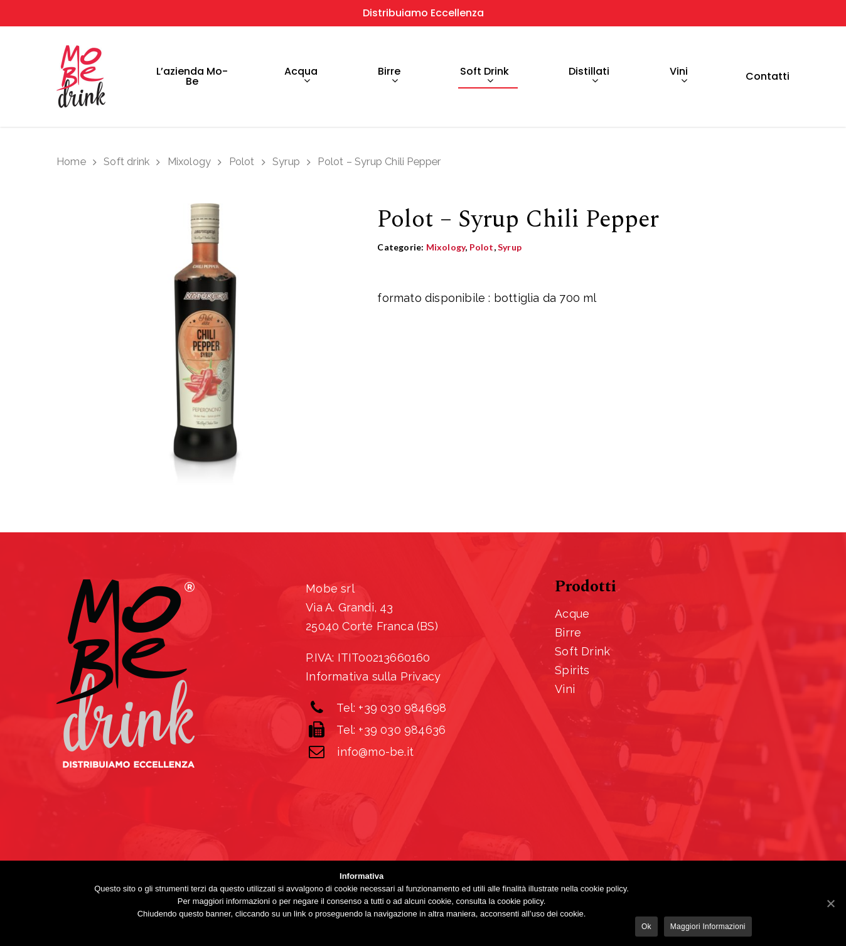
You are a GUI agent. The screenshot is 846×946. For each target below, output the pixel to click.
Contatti (768, 77)
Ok (646, 926)
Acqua (301, 77)
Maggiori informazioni (708, 926)
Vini (679, 77)
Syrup (286, 161)
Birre (389, 77)
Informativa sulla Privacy (373, 676)
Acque (572, 613)
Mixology (190, 161)
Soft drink (484, 77)
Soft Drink (582, 651)
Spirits (572, 670)
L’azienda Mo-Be (192, 77)
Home (71, 161)
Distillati (589, 77)
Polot (242, 161)
